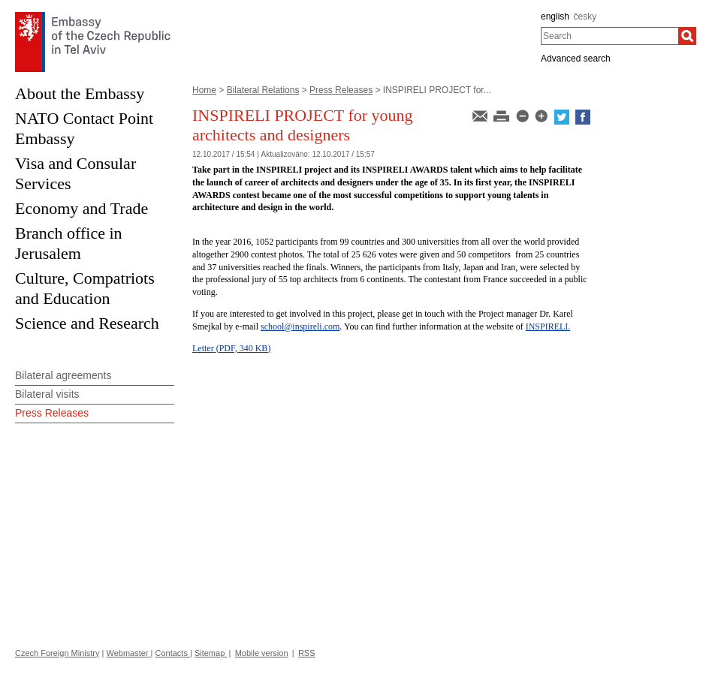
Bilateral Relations (263, 90)
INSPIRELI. (548, 326)
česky (585, 16)
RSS (306, 652)
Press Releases (341, 90)
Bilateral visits (47, 394)
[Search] (687, 36)
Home (204, 90)
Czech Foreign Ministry (57, 652)
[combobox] (609, 36)
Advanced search (576, 58)
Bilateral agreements (63, 375)
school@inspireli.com (300, 326)
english (555, 16)
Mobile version (261, 652)
